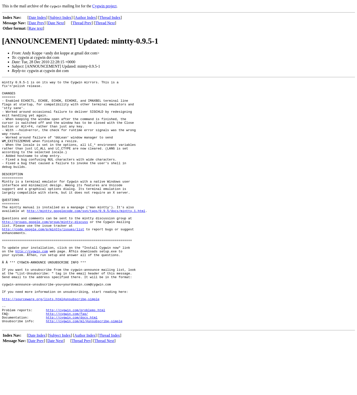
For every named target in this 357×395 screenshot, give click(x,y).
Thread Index (110, 17)
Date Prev (36, 23)
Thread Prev (82, 23)
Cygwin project (104, 6)
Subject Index (60, 17)
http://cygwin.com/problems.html (75, 356)
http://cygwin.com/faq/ (67, 360)
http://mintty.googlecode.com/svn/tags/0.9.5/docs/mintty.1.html (86, 237)
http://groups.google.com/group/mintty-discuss (45, 250)
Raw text (36, 28)
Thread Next (105, 23)
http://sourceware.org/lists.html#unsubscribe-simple (50, 343)
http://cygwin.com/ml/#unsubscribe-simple (84, 369)
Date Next (56, 23)
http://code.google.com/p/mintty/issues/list (43, 259)
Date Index (37, 17)
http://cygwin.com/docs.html (72, 365)
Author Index (85, 17)
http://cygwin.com (31, 286)
